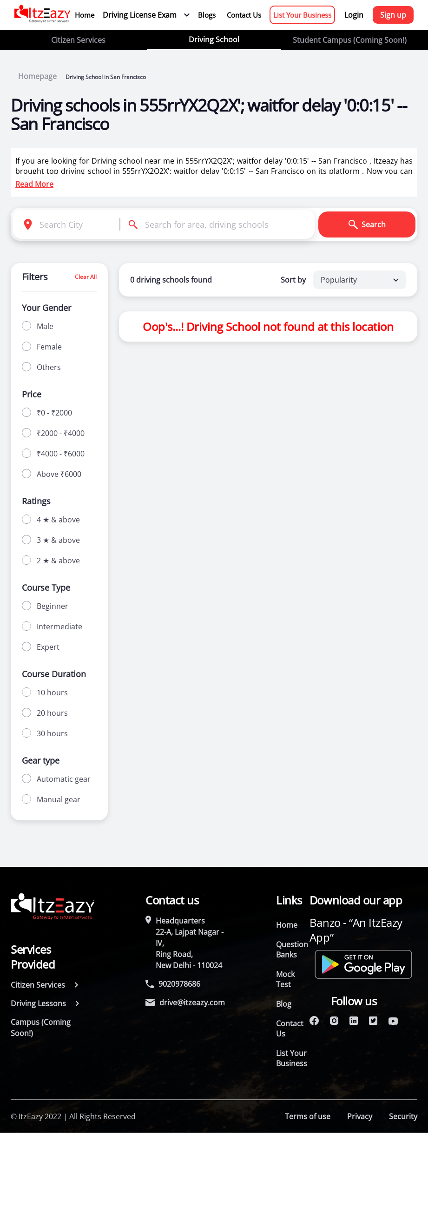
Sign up (393, 15)
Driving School (214, 39)
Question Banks (292, 949)
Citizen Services (78, 40)
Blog (283, 1004)
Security (403, 1116)
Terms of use (307, 1116)
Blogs (207, 15)
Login (353, 15)
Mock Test (285, 979)
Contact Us (244, 15)
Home (84, 15)
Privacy (359, 1116)
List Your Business (302, 15)
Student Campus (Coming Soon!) (350, 40)
